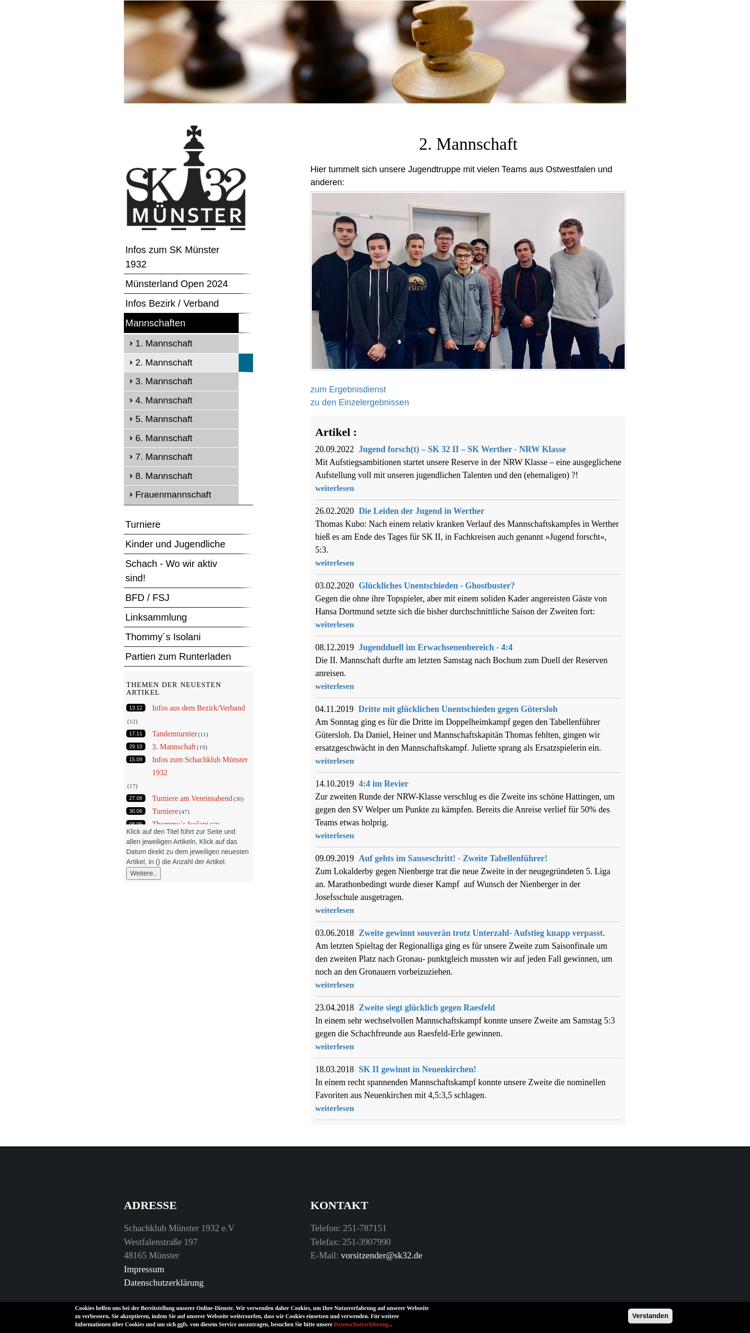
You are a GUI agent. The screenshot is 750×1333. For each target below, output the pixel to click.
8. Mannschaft (163, 476)
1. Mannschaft (163, 343)
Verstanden (650, 1319)
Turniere (143, 524)
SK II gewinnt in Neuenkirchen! (417, 1069)
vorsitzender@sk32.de (381, 1255)
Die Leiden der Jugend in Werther (422, 511)
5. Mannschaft (163, 419)
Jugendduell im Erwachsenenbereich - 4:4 (436, 647)
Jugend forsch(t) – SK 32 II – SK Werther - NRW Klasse (462, 449)
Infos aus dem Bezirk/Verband (198, 708)
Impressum (144, 1269)
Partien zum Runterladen (178, 656)
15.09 (136, 759)
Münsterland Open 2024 (176, 283)
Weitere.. (143, 873)
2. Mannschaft (163, 362)
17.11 (136, 733)
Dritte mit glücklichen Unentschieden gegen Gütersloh (457, 709)
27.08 (136, 798)
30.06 (136, 811)
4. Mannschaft (163, 400)
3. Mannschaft (163, 381)
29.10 (136, 746)
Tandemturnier (174, 734)
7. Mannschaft (163, 457)
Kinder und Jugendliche (175, 544)
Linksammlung (156, 617)
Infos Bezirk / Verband (172, 303)
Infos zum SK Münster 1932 (172, 256)
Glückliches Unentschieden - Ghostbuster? (437, 585)
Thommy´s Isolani (163, 637)
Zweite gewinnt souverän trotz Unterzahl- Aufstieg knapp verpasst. (482, 933)
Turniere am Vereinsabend (192, 798)
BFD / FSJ (147, 597)
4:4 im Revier (383, 784)
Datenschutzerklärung (164, 1282)
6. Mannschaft (163, 438)
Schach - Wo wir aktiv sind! (171, 570)
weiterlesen (334, 488)
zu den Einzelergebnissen (359, 402)
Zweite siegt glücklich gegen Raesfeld (427, 1007)
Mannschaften (155, 323)
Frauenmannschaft (173, 494)
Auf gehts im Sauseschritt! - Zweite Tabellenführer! (453, 858)
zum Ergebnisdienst (348, 389)
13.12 (136, 708)
